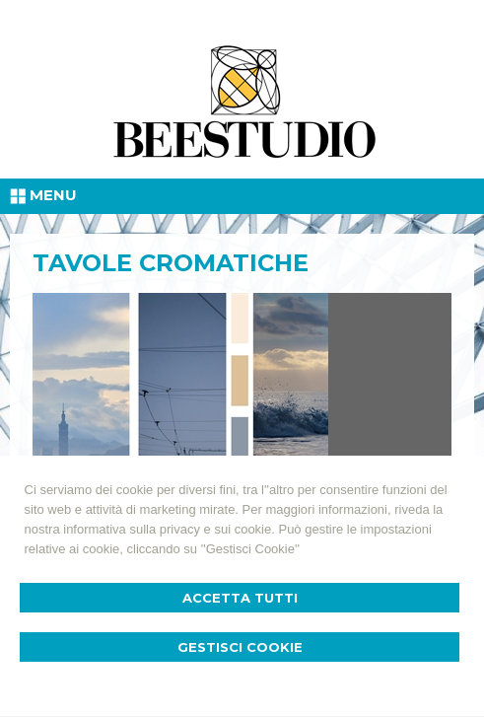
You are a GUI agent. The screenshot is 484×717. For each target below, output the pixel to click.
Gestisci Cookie (240, 647)
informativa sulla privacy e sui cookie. (169, 529)
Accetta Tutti (240, 598)
